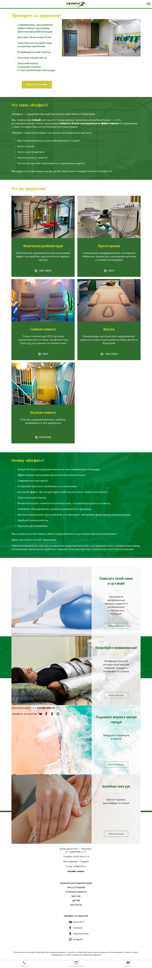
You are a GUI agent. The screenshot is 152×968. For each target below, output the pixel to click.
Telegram (84, 861)
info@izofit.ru (79, 866)
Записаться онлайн (36, 84)
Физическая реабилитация (76, 883)
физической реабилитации (113, 514)
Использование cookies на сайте (123, 952)
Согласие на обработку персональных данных (87, 952)
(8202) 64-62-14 (81, 856)
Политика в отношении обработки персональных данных (39, 952)
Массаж (76, 896)
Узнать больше (116, 626)
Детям (76, 900)
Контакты (76, 904)
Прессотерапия (76, 887)
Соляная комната (76, 891)
